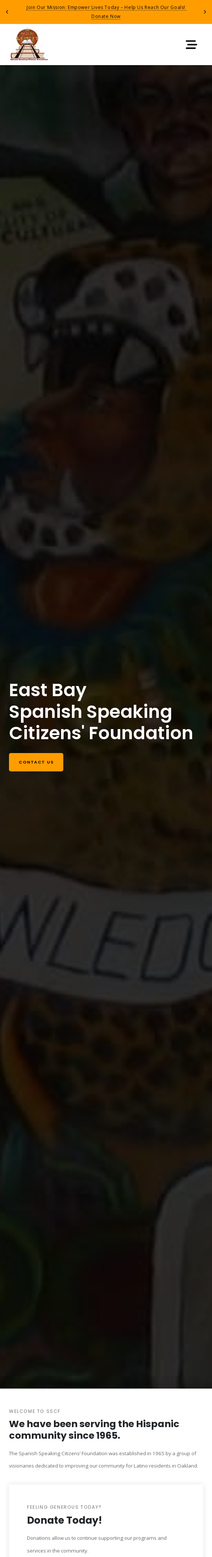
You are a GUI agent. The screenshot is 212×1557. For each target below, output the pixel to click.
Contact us (36, 762)
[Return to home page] (29, 44)
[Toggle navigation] (191, 44)
